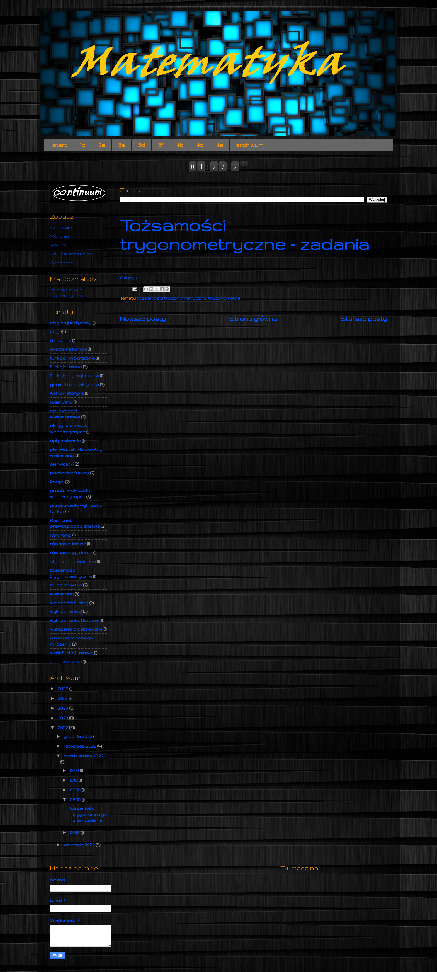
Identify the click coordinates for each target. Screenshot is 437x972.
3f (160, 145)
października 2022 (83, 755)
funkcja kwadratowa (72, 358)
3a (121, 145)
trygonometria (224, 298)
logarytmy (61, 402)
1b (82, 145)
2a (101, 145)
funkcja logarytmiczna (74, 375)
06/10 (76, 799)
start (59, 145)
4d (199, 145)
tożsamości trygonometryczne (171, 298)
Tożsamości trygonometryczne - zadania (244, 234)
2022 (63, 727)
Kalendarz (61, 227)
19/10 (75, 770)
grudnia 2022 (78, 736)
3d (141, 145)
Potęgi (57, 481)
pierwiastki (62, 464)
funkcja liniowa (66, 366)
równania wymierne (71, 552)
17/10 (74, 780)
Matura (58, 245)
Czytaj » (128, 277)
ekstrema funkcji (68, 349)
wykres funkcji (66, 611)
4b (179, 145)
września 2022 (80, 844)
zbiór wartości (66, 661)
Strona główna (253, 318)
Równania (60, 535)
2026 (63, 688)
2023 (63, 718)
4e (220, 145)
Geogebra (61, 262)
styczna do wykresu (73, 561)
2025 (63, 698)
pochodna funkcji (69, 473)
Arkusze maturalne (71, 253)
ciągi (55, 331)
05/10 (75, 832)
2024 (63, 708)
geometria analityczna (74, 384)
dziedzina (60, 340)
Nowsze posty (143, 318)
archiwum (250, 145)
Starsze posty (364, 318)
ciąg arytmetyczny (70, 322)
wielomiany (62, 594)
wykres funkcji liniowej (74, 620)
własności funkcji (69, 602)
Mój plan (59, 236)
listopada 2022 (80, 746)
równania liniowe (68, 543)
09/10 (76, 789)
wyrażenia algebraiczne (76, 629)
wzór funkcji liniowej (71, 652)
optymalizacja (65, 440)
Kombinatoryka (67, 393)
